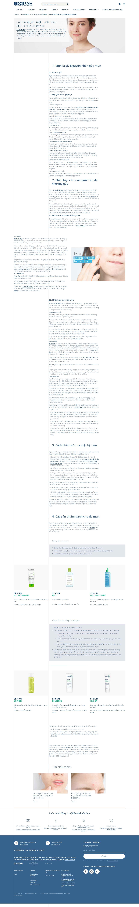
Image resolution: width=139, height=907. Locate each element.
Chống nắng (43, 9)
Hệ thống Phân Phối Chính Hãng (112, 9)
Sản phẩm (65, 9)
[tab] (58, 667)
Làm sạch (19, 9)
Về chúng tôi (93, 9)
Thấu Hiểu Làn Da (78, 9)
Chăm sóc (31, 9)
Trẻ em (54, 9)
